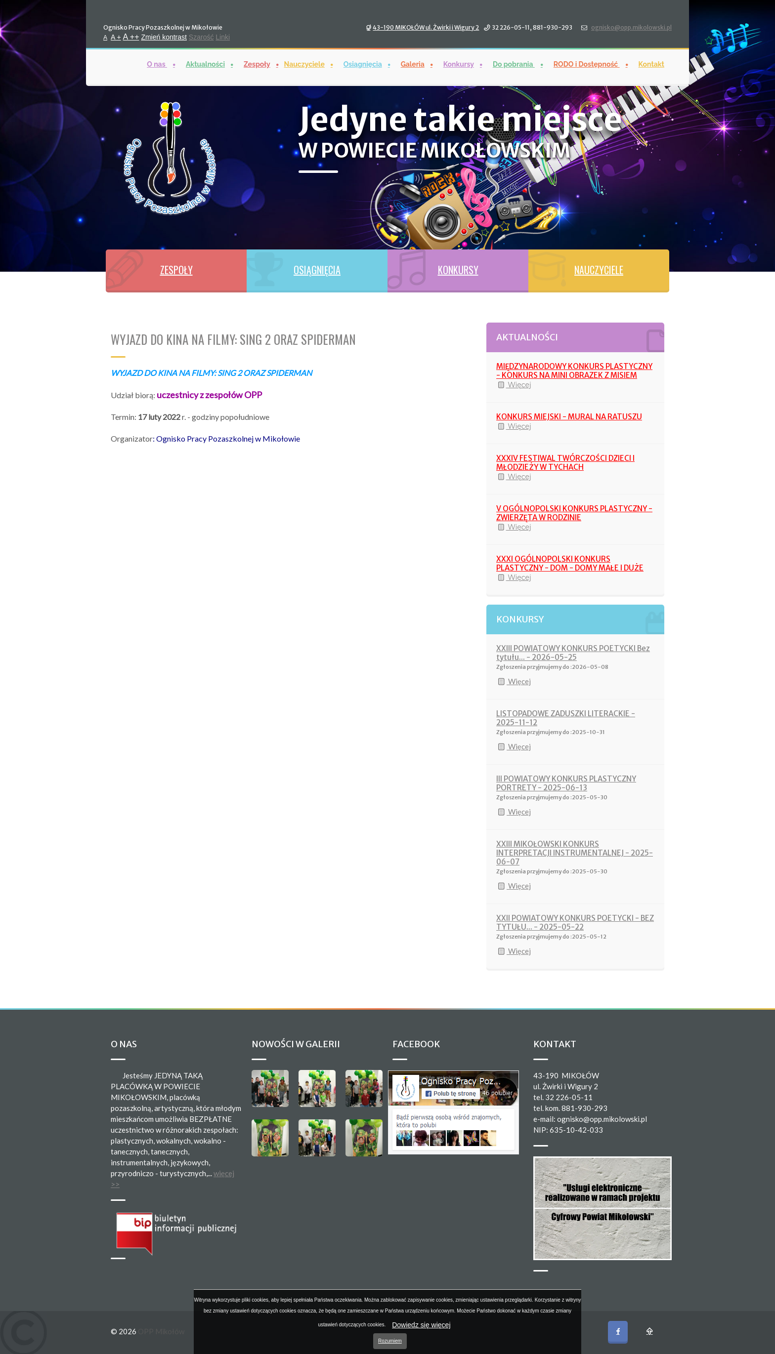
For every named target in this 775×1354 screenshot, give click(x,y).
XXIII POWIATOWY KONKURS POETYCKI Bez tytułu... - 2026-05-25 (573, 653)
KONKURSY (458, 269)
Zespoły (257, 64)
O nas (157, 64)
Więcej (513, 384)
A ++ (131, 36)
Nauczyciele (304, 64)
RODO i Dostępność (587, 64)
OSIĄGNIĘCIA (317, 269)
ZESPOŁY (176, 269)
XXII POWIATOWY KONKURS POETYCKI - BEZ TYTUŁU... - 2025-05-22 (575, 922)
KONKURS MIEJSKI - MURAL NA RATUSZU (569, 416)
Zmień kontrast (164, 37)
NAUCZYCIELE (598, 269)
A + (116, 37)
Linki (222, 37)
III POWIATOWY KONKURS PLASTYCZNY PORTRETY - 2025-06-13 (566, 783)
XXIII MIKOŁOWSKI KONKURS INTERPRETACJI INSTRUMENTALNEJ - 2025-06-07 (574, 852)
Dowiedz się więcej (421, 1325)
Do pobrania (514, 64)
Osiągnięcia (363, 64)
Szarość (201, 37)
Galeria (413, 64)
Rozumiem (390, 1341)
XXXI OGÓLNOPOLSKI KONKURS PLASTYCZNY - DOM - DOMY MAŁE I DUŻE (570, 563)
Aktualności (205, 64)
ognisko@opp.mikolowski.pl (631, 27)
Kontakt (651, 64)
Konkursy (458, 64)
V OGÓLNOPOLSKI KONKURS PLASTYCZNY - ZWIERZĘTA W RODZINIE (574, 513)
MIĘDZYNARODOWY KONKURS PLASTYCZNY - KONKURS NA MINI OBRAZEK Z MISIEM (574, 371)
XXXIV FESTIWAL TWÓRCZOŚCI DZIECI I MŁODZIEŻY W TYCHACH (565, 462)
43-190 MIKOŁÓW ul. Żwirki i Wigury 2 (426, 27)
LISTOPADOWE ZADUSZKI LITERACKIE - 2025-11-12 (565, 718)
